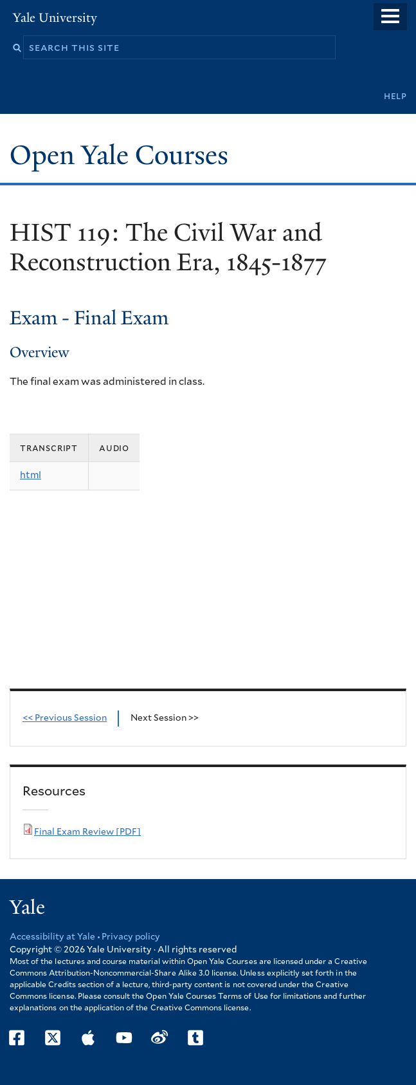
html (30, 475)
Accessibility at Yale (52, 936)
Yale (27, 907)
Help (395, 96)
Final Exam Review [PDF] (87, 832)
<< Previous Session (65, 718)
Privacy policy (131, 936)
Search (17, 48)
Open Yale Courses (119, 155)
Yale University (55, 18)
